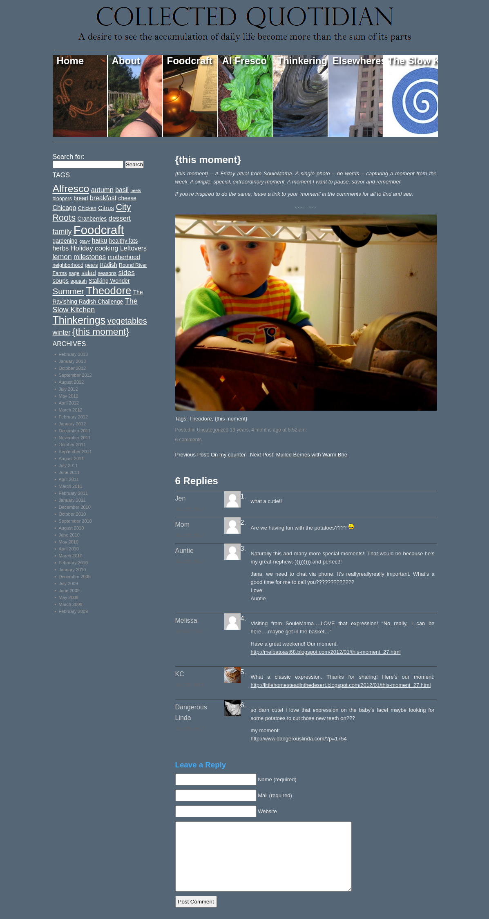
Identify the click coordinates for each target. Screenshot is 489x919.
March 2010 (71, 555)
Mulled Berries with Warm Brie (311, 455)
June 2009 (69, 590)
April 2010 (69, 548)
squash (79, 281)
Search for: (69, 156)
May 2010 (68, 541)
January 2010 (72, 569)
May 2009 (68, 597)
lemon (62, 257)
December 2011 (75, 430)
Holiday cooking (94, 248)
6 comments (188, 440)
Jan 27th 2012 (189, 509)
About (126, 60)
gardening (65, 241)
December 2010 (75, 507)
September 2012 (75, 375)
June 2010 (69, 534)
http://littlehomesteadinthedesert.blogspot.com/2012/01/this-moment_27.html (341, 685)
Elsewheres (358, 60)
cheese (127, 198)
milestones (90, 257)
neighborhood (68, 265)
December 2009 (75, 576)
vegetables (127, 320)
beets (135, 190)
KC (179, 674)
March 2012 (71, 409)
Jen (180, 498)
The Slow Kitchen (413, 60)
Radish (108, 265)
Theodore (200, 419)
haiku (99, 240)
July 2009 (68, 583)
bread (81, 198)
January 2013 (72, 361)
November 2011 (75, 437)
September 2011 (75, 451)
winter (62, 332)
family (62, 232)
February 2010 (73, 562)
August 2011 (71, 458)
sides (126, 272)
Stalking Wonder (109, 281)
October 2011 (72, 444)
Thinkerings (302, 60)
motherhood (123, 257)
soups (61, 280)
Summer (68, 291)
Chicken (87, 208)
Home (70, 60)
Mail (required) (275, 795)
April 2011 (69, 479)
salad (88, 273)
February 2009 (73, 611)
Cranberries (92, 219)
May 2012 (68, 396)
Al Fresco (244, 60)
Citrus (106, 208)
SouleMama (277, 173)
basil (122, 189)
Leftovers (133, 248)
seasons (107, 273)
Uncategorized (212, 430)
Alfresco (71, 188)
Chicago (64, 207)
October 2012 (72, 368)
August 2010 (71, 527)
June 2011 (69, 472)
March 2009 (71, 604)
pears (91, 265)
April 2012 (69, 402)
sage (74, 273)
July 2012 (68, 389)
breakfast (103, 198)
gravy (84, 241)
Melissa (186, 620)
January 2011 (72, 500)
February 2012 (73, 416)
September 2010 (75, 521)
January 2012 (72, 423)
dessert (120, 218)
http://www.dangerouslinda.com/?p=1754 (299, 739)
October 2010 (72, 514)
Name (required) (277, 779)
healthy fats (123, 241)
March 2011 (71, 486)
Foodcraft (189, 60)
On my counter (228, 455)
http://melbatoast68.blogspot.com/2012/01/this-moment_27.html (326, 652)
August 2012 (71, 382)
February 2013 (73, 354)
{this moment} (208, 159)
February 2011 (73, 493)
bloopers (62, 198)
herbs (61, 248)
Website (267, 811)
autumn (102, 190)
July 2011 (68, 465)
